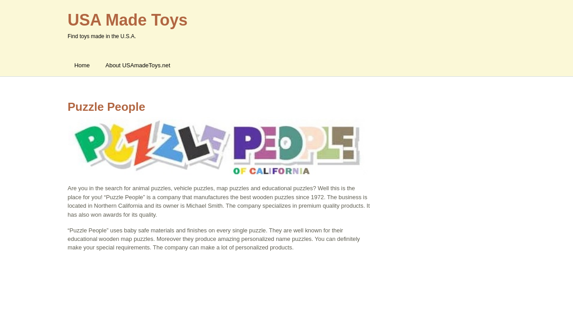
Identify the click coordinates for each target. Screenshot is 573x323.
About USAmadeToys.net (138, 65)
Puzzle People (106, 106)
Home (82, 65)
